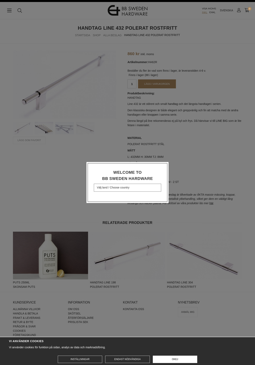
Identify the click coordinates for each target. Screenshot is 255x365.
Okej (175, 359)
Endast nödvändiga (127, 359)
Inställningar (80, 359)
